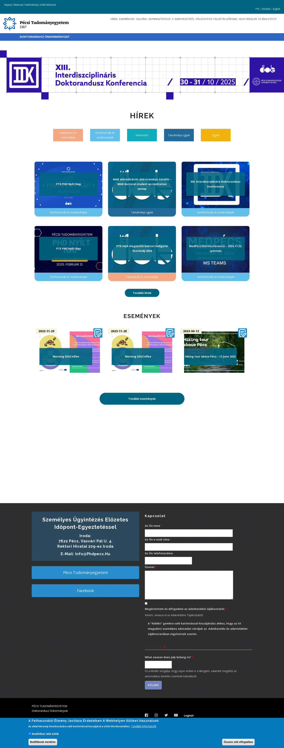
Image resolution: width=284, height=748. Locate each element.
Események (104, 23)
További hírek (142, 293)
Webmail (18, 4)
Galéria (121, 23)
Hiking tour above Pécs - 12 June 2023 (210, 356)
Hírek (89, 23)
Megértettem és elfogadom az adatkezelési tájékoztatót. (185, 609)
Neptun (8, 4)
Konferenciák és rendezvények (105, 135)
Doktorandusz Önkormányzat (45, 36)
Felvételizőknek (219, 23)
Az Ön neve (152, 525)
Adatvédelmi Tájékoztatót (187, 615)
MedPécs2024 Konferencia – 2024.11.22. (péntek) (215, 248)
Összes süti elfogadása (238, 741)
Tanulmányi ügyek (179, 135)
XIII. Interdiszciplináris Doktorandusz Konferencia (215, 184)
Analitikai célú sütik (45, 734)
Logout (189, 715)
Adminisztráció (142, 23)
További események (142, 399)
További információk (143, 726)
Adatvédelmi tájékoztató (255, 23)
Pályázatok (194, 23)
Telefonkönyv (31, 4)
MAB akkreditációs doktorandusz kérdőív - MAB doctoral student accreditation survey (142, 184)
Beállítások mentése (43, 741)
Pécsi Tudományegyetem (85, 572)
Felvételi (266, 9)
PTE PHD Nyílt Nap (68, 184)
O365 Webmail (48, 4)
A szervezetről (170, 23)
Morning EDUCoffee (66, 356)
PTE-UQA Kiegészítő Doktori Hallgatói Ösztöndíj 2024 (142, 248)
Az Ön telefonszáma (159, 553)
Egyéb (216, 135)
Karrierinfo (142, 135)
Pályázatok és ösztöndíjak (68, 135)
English (276, 9)
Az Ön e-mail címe (157, 539)
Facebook (85, 590)
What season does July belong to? (168, 657)
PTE (257, 9)
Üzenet (150, 567)
